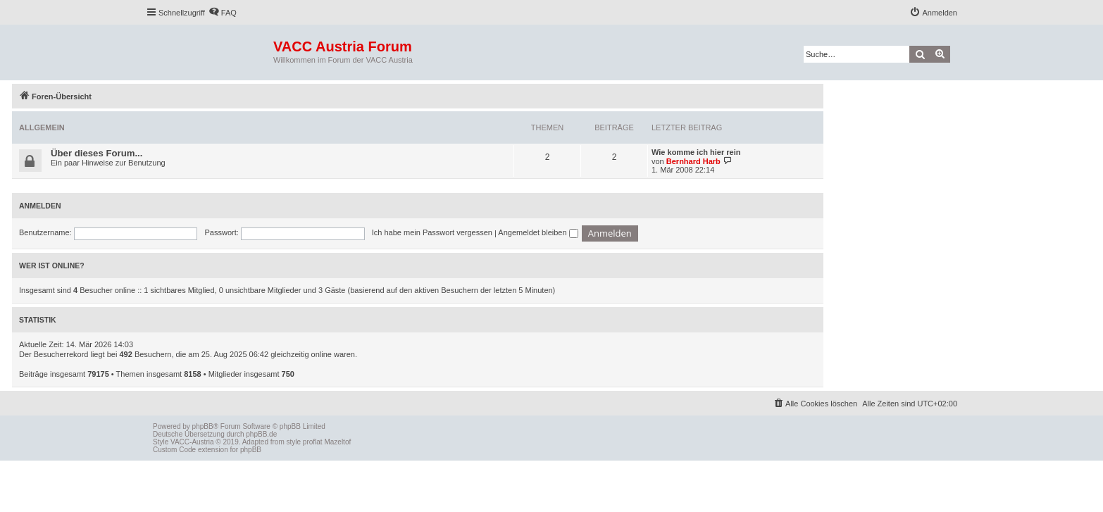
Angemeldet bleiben (538, 232)
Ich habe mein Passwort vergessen (432, 232)
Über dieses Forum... (96, 153)
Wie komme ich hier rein (696, 152)
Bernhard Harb (693, 161)
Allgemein (42, 127)
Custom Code (174, 450)
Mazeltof (337, 442)
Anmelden (40, 205)
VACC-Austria (192, 442)
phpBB (202, 426)
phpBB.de (261, 434)
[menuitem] (222, 12)
